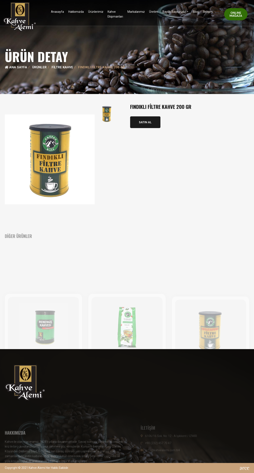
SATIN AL (145, 122)
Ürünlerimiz (95, 11)
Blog (196, 11)
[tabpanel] (127, 47)
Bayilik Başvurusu (174, 11)
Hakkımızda (76, 11)
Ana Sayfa (16, 67)
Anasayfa (57, 11)
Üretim (153, 11)
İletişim (208, 11)
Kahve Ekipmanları (115, 14)
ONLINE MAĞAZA (236, 14)
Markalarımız (136, 11)
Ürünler (39, 67)
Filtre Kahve (62, 67)
